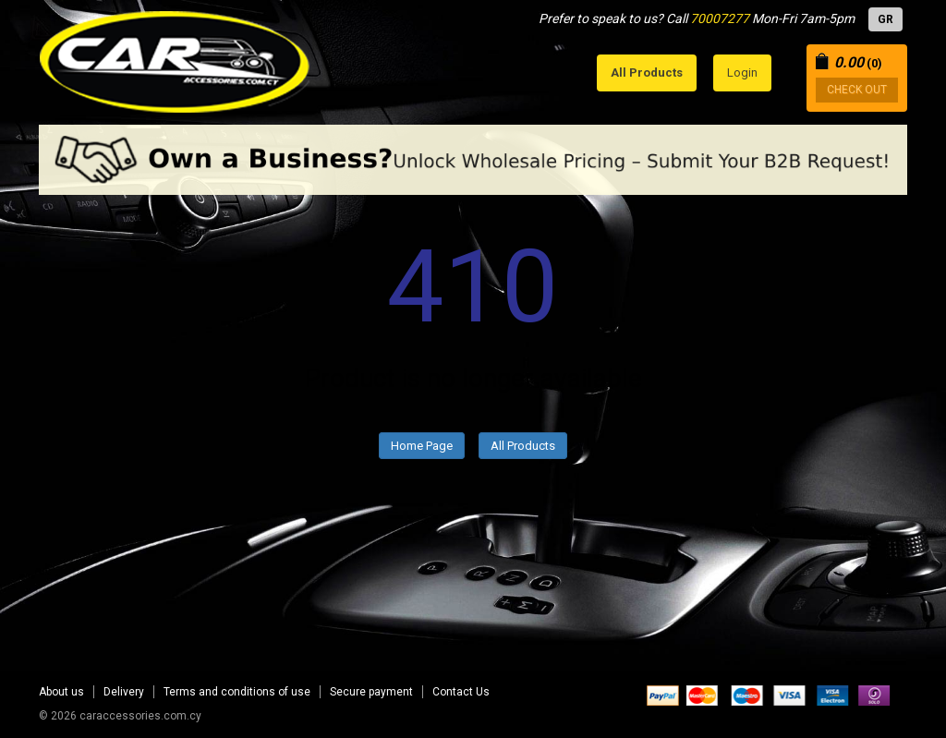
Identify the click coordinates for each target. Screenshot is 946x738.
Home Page (422, 446)
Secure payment (371, 691)
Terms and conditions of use (237, 691)
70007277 (719, 18)
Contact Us (461, 691)
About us (61, 691)
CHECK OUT (857, 89)
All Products (523, 446)
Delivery (123, 691)
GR (885, 19)
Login (742, 72)
